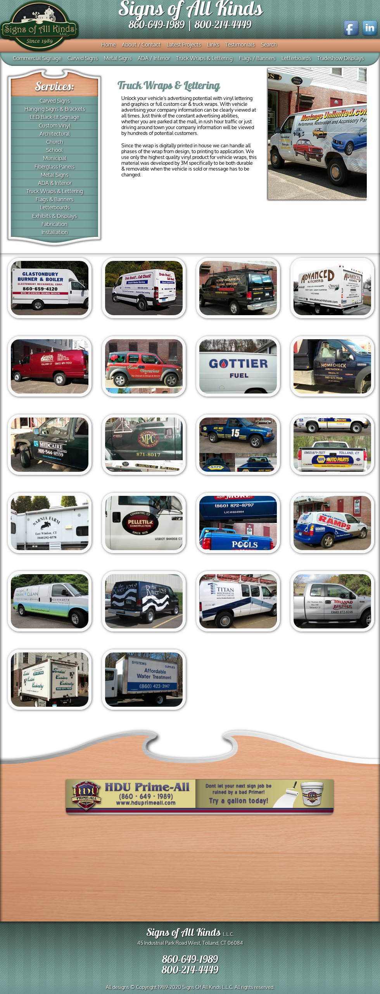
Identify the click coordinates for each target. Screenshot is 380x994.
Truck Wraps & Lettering (204, 58)
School (54, 150)
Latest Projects (184, 45)
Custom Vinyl (55, 126)
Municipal (54, 158)
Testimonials (240, 45)
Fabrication (54, 224)
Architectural (55, 134)
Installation (54, 233)
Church (54, 142)
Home (108, 45)
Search (269, 45)
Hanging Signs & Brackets (54, 109)
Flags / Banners (257, 58)
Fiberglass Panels (54, 167)
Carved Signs (82, 58)
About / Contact (141, 45)
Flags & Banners (54, 200)
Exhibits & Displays (54, 216)
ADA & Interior (54, 183)
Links (213, 45)
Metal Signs (117, 58)
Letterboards (296, 58)
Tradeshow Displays (340, 58)
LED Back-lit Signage (54, 117)
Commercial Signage (37, 58)
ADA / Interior (154, 58)
